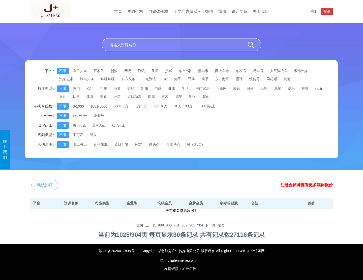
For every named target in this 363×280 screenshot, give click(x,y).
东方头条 (128, 79)
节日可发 (121, 144)
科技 (103, 88)
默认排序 (45, 185)
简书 (204, 79)
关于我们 (261, 11)
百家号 (99, 71)
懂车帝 (203, 71)
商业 (117, 88)
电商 (158, 88)
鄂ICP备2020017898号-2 (118, 251)
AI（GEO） (196, 144)
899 (161, 225)
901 (176, 225)
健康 (171, 88)
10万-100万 (183, 106)
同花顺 (271, 79)
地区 (192, 97)
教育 (236, 88)
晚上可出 (80, 144)
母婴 (263, 88)
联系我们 (5, 149)
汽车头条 (87, 79)
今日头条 (80, 71)
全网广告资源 (186, 11)
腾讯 (141, 71)
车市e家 (185, 71)
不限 (62, 71)
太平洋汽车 (279, 71)
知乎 (177, 79)
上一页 (150, 225)
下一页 (210, 225)
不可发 (78, 135)
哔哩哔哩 (108, 79)
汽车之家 (66, 79)
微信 (209, 11)
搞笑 (178, 97)
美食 (103, 97)
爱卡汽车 (301, 71)
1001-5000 (98, 106)
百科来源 (101, 144)
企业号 (99, 116)
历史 (76, 97)
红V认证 (118, 125)
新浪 (114, 71)
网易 (127, 71)
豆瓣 (191, 79)
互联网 (221, 88)
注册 (314, 11)
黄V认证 (79, 125)
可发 (93, 135)
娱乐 (291, 88)
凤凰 (155, 71)
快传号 (254, 79)
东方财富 (222, 79)
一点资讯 (149, 79)
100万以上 (207, 106)
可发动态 (173, 144)
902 (184, 225)
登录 (326, 11)
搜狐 (168, 71)
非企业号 (80, 116)
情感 (151, 97)
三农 (165, 97)
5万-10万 (161, 106)
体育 (90, 97)
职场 (318, 88)
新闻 (144, 88)
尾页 (221, 225)
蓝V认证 (98, 125)
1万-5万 (141, 106)
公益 (117, 97)
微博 (222, 11)
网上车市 (222, 71)
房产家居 (202, 88)
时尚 (250, 88)
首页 (118, 11)
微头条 (154, 144)
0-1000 (78, 106)
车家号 (241, 71)
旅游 (304, 88)
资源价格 (135, 11)
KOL (90, 89)
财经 (130, 88)
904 (200, 225)
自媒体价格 (158, 11)
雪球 (239, 79)
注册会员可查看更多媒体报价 (306, 185)
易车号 (258, 71)
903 (192, 225)
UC (165, 79)
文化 (62, 97)
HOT (138, 145)
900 (169, 225)
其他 (287, 79)
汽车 (277, 88)
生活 (185, 88)
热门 (76, 88)
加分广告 (189, 269)
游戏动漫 (134, 97)
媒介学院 (239, 11)
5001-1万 (121, 106)
